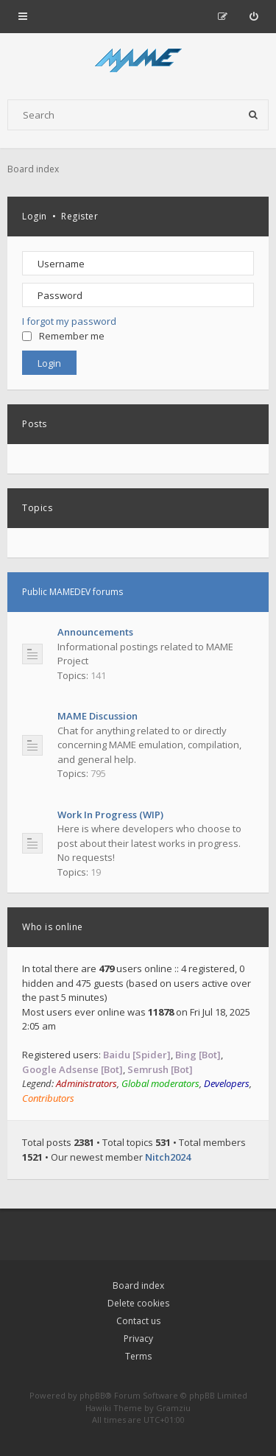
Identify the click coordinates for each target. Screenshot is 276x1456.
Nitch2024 (168, 1157)
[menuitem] (253, 16)
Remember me (63, 335)
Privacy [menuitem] (138, 1338)
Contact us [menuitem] (138, 1321)
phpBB (92, 1395)
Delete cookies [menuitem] (138, 1303)
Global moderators (160, 1083)
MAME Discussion (97, 715)
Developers (227, 1083)
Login (34, 216)
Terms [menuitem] (138, 1356)
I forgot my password (69, 321)
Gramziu (173, 1407)
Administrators (86, 1083)
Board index (138, 1285)
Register (79, 216)
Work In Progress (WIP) (110, 814)
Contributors (48, 1098)
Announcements (95, 632)
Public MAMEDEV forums (72, 591)
